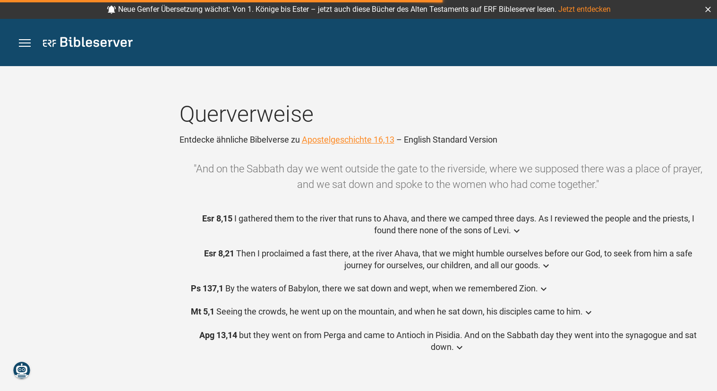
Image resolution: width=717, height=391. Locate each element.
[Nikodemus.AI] (21, 370)
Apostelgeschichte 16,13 (348, 139)
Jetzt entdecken (584, 9)
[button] (708, 9)
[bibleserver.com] (88, 44)
